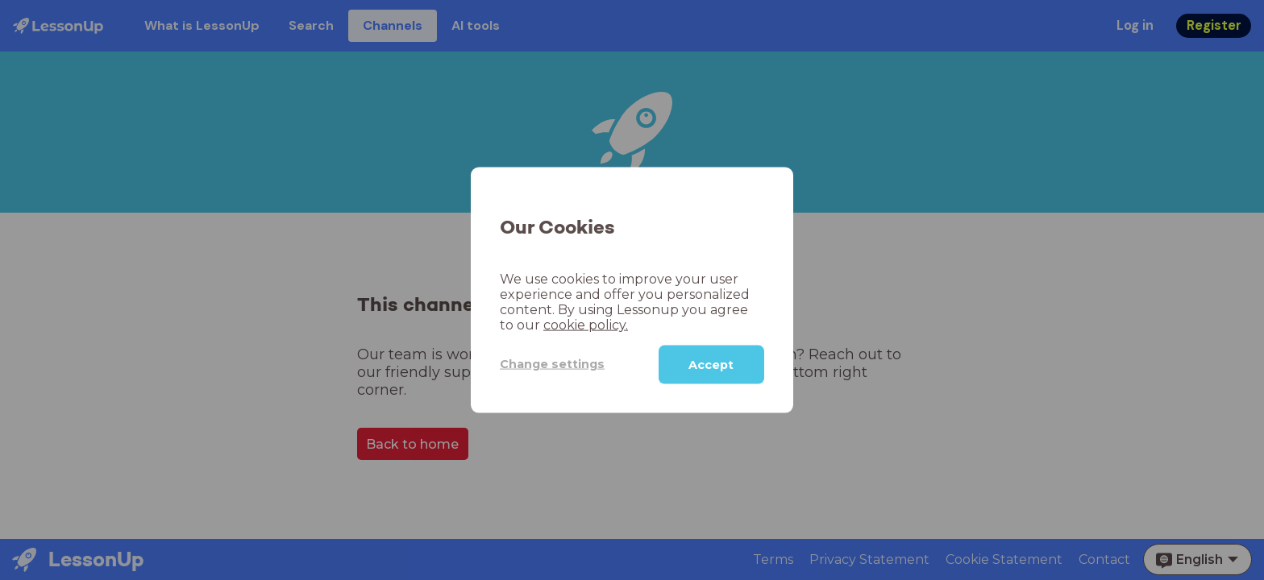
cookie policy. (585, 324)
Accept (711, 364)
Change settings (552, 364)
